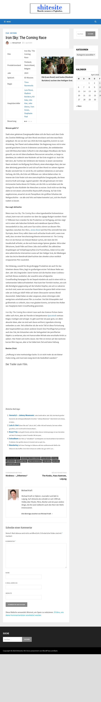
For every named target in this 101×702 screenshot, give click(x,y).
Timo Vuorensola (35, 461)
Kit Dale (55, 458)
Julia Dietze (46, 458)
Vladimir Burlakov (13, 464)
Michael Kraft (16, 43)
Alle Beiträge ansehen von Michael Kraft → (37, 514)
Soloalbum (13, 438)
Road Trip (13, 432)
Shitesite (19, 651)
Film (7, 33)
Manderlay (13, 445)
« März (79, 106)
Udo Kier (56, 461)
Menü (7, 22)
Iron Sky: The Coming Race (31, 458)
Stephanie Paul (21, 461)
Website (9, 593)
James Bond (35, 230)
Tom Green (47, 461)
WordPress (47, 651)
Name (8, 573)
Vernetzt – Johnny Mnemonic (21, 415)
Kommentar (11, 541)
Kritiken (13, 33)
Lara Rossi (28, 90)
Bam (55, 651)
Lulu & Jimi (14, 425)
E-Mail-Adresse (12, 583)
